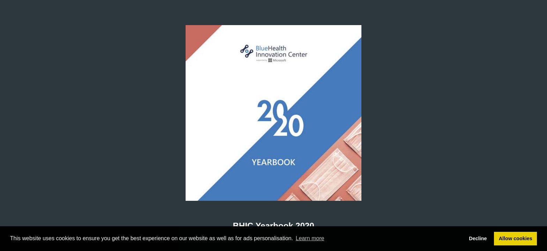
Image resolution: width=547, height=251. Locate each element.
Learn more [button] (310, 238)
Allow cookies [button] (515, 238)
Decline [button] (478, 238)
